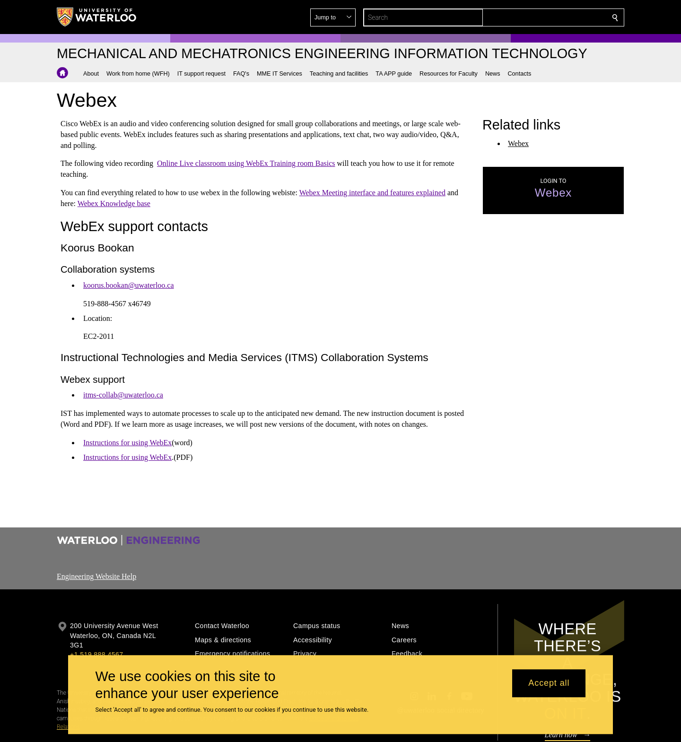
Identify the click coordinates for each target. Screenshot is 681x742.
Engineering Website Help (96, 576)
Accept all (548, 683)
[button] (546, 17)
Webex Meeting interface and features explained (372, 193)
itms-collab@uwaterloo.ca (123, 395)
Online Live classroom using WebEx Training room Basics (246, 163)
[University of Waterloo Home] (97, 17)
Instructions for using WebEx (127, 443)
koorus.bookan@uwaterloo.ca (128, 285)
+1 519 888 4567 (96, 654)
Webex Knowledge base (114, 203)
